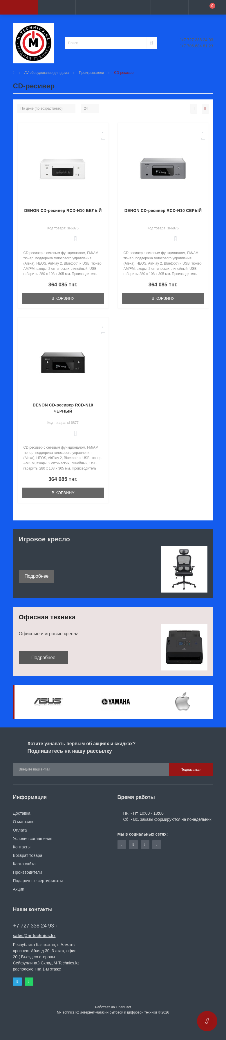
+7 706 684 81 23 (196, 46)
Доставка (21, 813)
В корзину (63, 298)
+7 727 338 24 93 (196, 40)
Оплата (20, 830)
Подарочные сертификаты (38, 880)
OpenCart (123, 1007)
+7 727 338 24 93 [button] (35, 926)
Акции (18, 889)
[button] (94, 7)
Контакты (21, 847)
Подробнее (37, 576)
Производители (27, 872)
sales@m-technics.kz (34, 935)
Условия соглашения (33, 838)
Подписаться (191, 770)
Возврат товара (27, 855)
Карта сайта (24, 863)
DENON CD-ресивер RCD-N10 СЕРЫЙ (163, 210)
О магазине (24, 821)
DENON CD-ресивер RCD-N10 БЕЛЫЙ (63, 210)
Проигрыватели (91, 73)
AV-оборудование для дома (46, 73)
